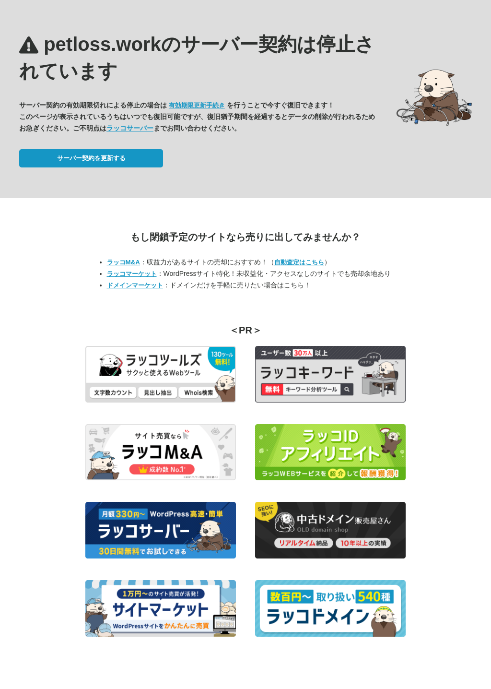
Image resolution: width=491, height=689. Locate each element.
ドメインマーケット (135, 285)
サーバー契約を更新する (91, 158)
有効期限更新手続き (197, 105)
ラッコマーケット (132, 273)
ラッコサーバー (129, 128)
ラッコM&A (123, 262)
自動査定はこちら (299, 262)
